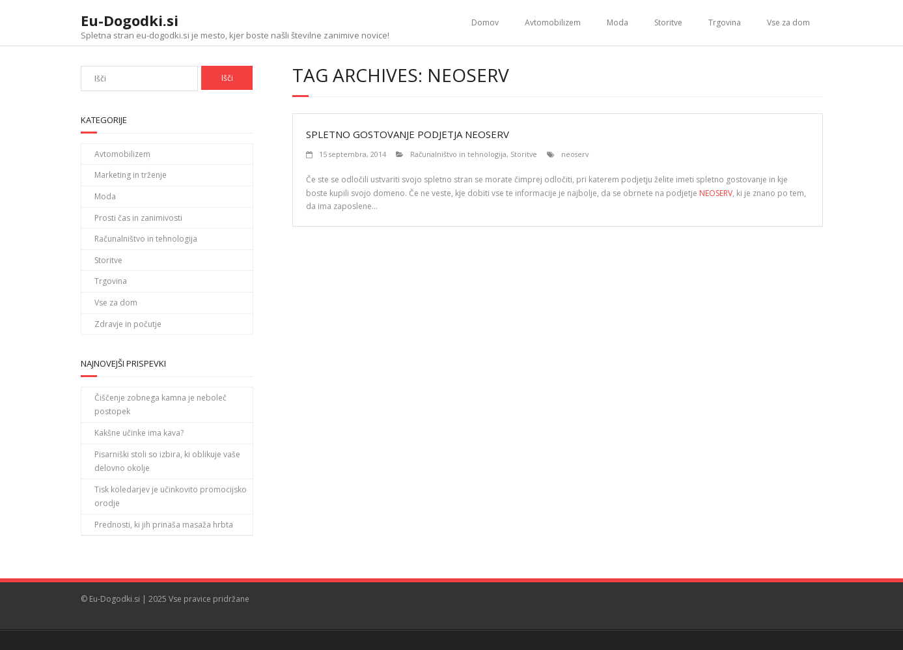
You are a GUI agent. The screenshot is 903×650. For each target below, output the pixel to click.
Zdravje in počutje (127, 324)
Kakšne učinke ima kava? (139, 432)
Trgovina (724, 22)
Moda (617, 22)
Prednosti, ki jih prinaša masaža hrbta (163, 524)
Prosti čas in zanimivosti (138, 217)
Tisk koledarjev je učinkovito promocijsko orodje (170, 496)
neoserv (575, 154)
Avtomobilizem (553, 22)
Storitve (668, 22)
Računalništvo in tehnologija (458, 154)
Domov (485, 22)
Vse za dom (788, 22)
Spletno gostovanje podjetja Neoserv (407, 134)
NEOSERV (715, 193)
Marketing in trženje (130, 174)
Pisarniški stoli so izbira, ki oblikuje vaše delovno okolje (167, 461)
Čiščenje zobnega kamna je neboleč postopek (160, 404)
